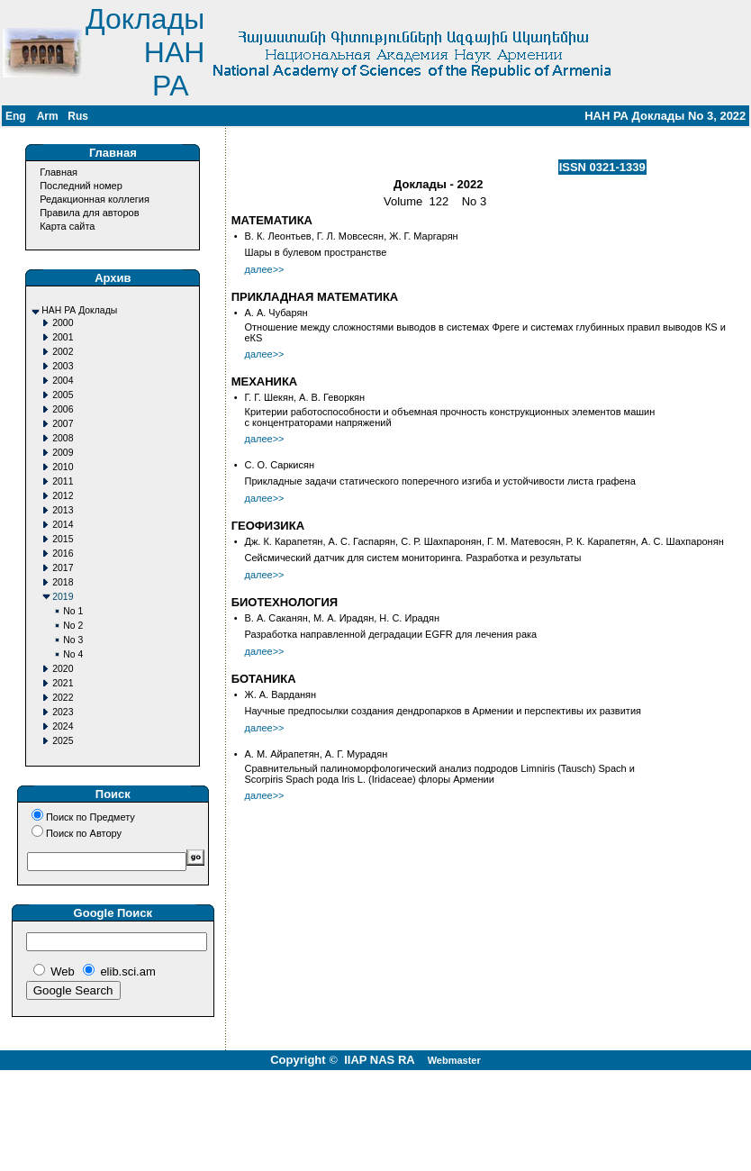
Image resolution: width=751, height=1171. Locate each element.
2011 (62, 481)
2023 (62, 712)
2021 (62, 683)
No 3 (73, 640)
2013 (62, 510)
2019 (62, 597)
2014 (62, 525)
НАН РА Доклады (79, 310)
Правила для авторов (89, 212)
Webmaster (454, 1060)
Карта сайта (67, 226)
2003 (62, 366)
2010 (62, 467)
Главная (58, 172)
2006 (62, 409)
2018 (62, 582)
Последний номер (81, 185)
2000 (62, 323)
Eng (15, 116)
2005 (62, 395)
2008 (62, 438)
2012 (62, 496)
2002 (62, 352)
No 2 (73, 626)
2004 (62, 381)
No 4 (73, 654)
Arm (48, 116)
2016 (62, 553)
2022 (62, 698)
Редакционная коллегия (94, 199)
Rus (78, 116)
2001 (62, 337)
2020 (62, 669)
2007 (62, 424)
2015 (62, 539)
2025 (62, 741)
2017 (62, 568)
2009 (62, 453)
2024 (62, 726)
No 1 (73, 611)
